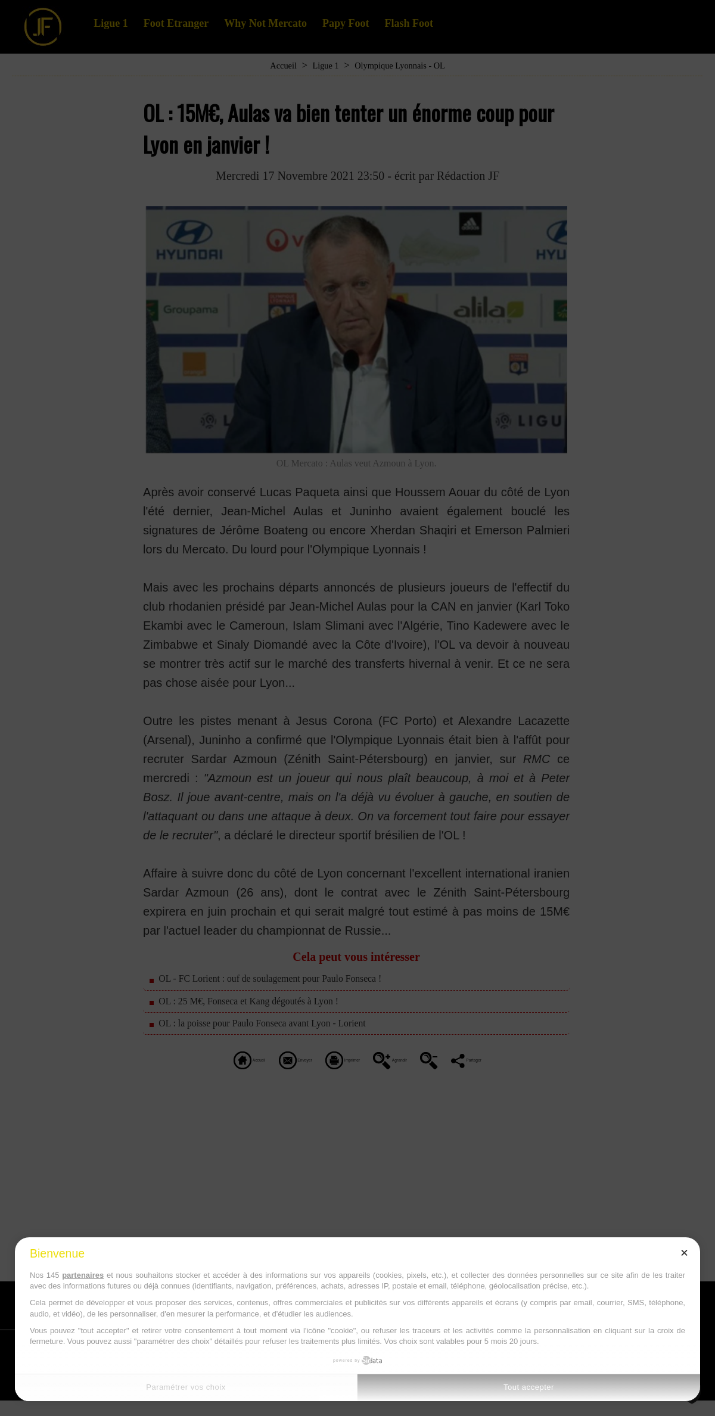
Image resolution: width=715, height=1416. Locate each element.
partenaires (83, 1275)
